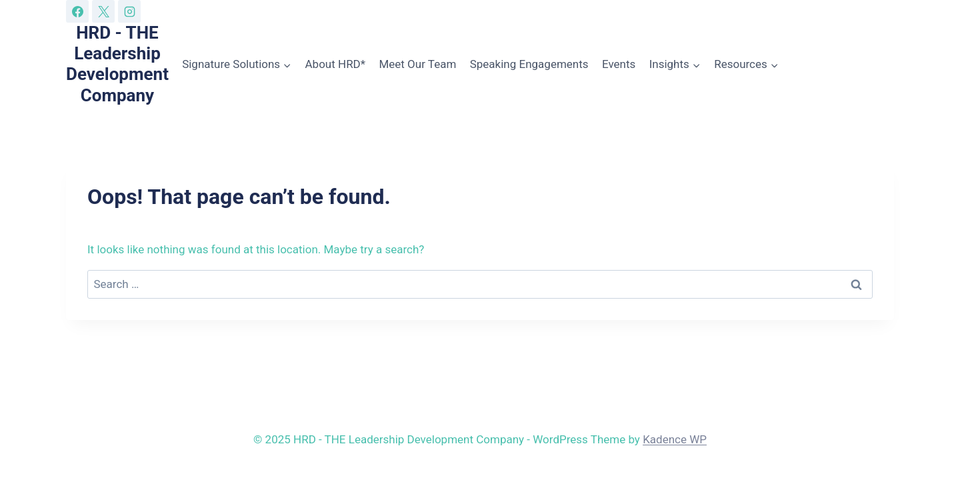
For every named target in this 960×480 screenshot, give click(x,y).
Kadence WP (675, 439)
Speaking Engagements (529, 64)
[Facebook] (77, 11)
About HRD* (335, 64)
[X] (103, 11)
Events (618, 64)
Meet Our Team (417, 64)
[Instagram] (129, 11)
